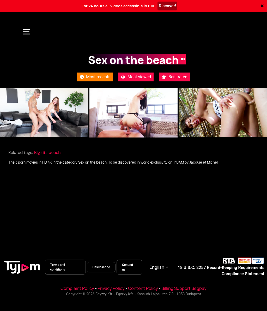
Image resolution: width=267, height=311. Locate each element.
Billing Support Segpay (184, 288)
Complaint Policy (77, 288)
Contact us (127, 267)
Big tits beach (47, 152)
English (157, 267)
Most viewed (136, 76)
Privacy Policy (111, 288)
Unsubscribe (101, 267)
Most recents (95, 76)
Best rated (174, 76)
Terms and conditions (57, 267)
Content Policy (143, 288)
